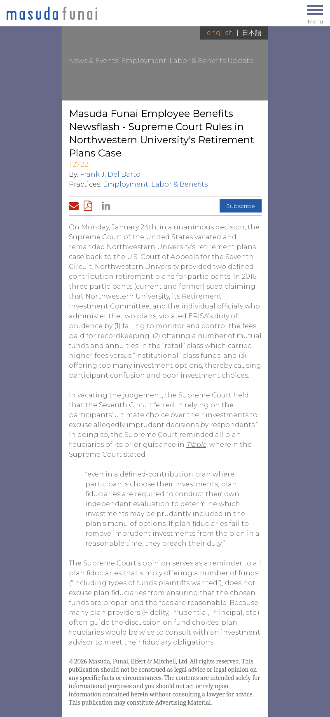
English (220, 33)
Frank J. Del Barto (110, 174)
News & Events (93, 61)
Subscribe (240, 206)
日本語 (252, 33)
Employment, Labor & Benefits (155, 184)
